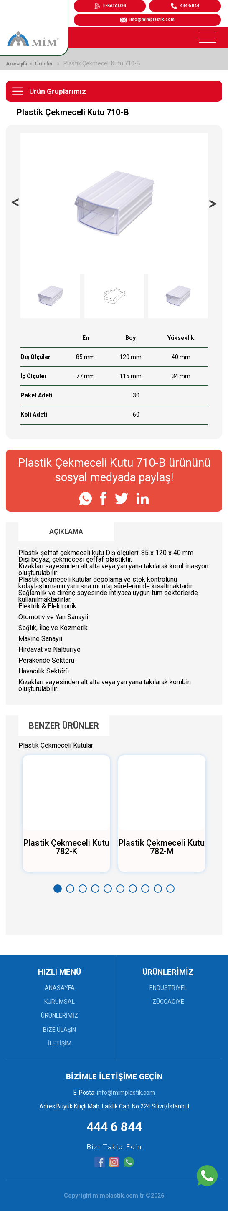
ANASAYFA (60, 988)
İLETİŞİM (59, 1043)
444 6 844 (114, 1126)
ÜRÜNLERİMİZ (59, 1015)
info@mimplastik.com (147, 20)
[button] (57, 888)
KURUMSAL (59, 1001)
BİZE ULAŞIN (59, 1029)
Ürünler (44, 64)
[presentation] (15, 203)
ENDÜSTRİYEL (168, 988)
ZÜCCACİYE (168, 1001)
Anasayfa (16, 64)
